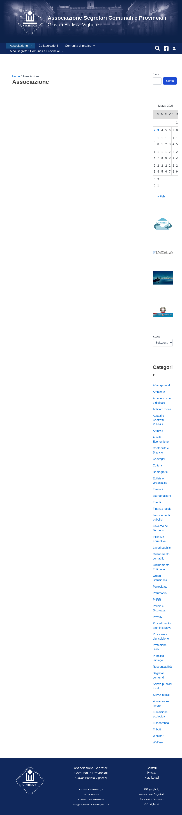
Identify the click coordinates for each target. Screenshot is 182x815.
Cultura (157, 465)
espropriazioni (162, 495)
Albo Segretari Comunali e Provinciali (36, 51)
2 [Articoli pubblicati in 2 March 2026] (154, 130)
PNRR (157, 599)
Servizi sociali (161, 694)
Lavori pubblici (162, 547)
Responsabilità (162, 666)
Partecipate (160, 586)
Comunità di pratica (78, 46)
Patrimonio (160, 593)
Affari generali (162, 385)
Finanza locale (162, 508)
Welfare (158, 742)
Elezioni (158, 489)
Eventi (157, 502)
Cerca (156, 74)
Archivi (156, 337)
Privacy (157, 616)
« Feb (161, 196)
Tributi (157, 729)
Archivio (158, 430)
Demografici (160, 471)
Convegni (159, 459)
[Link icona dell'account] (174, 48)
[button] (29, 46)
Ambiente (159, 391)
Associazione (20, 46)
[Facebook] (166, 48)
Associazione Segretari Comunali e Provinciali (107, 18)
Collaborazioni (46, 45)
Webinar (158, 735)
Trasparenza (161, 722)
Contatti (152, 768)
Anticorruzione (162, 409)
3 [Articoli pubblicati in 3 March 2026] (158, 130)
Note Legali (151, 777)
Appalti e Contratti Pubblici (158, 420)
